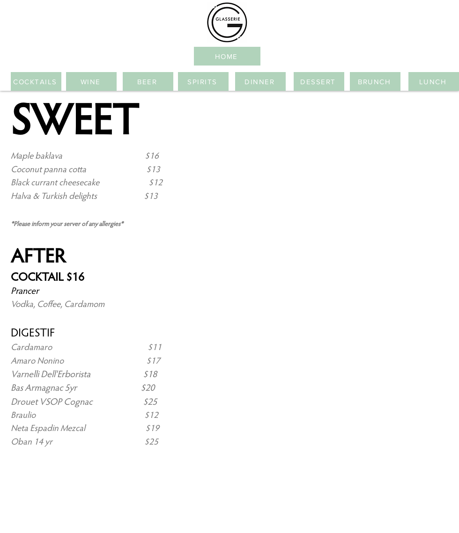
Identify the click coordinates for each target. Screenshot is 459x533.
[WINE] (91, 81)
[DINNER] (260, 81)
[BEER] (148, 81)
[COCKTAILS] (36, 81)
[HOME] (227, 56)
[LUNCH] (433, 81)
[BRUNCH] (375, 81)
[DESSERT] (319, 81)
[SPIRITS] (203, 81)
